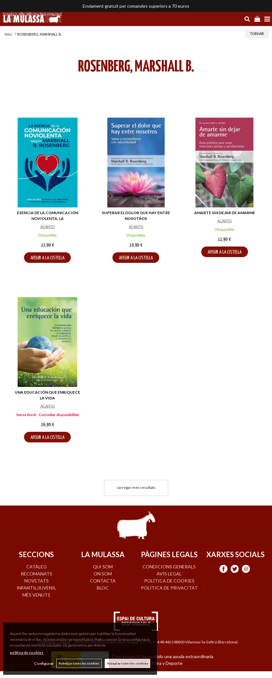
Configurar (43, 663)
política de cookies (26, 652)
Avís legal (169, 573)
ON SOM (103, 573)
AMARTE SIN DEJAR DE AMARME (224, 212)
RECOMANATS (36, 573)
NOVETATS (36, 580)
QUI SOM (103, 566)
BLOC (103, 587)
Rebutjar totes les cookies (79, 663)
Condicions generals (169, 566)
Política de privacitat (169, 587)
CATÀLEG (36, 566)
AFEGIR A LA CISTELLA (47, 257)
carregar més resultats (136, 487)
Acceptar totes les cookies (127, 663)
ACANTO (47, 226)
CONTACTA (103, 580)
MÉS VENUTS (36, 595)
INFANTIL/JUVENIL (36, 587)
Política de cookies (169, 580)
